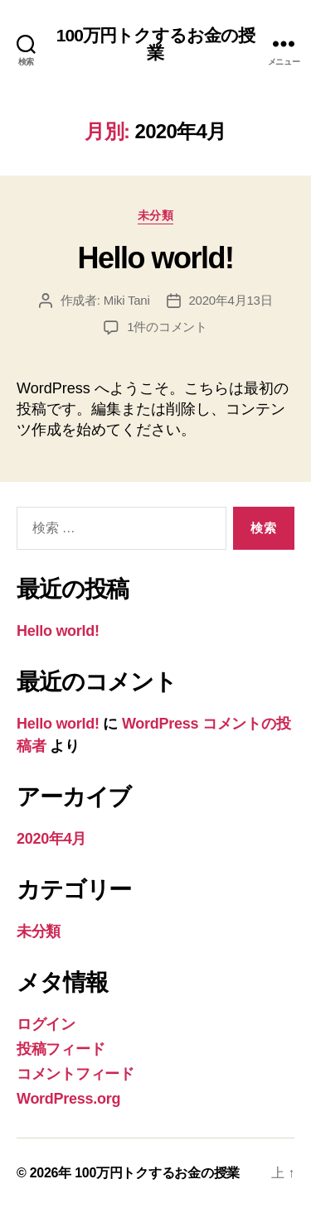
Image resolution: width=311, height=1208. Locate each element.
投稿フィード (60, 1049)
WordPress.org (68, 1098)
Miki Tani (127, 300)
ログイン (46, 1024)
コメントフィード (75, 1074)
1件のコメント (167, 327)
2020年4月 (51, 838)
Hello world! (155, 258)
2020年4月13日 (231, 300)
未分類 (156, 215)
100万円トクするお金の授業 (155, 43)
